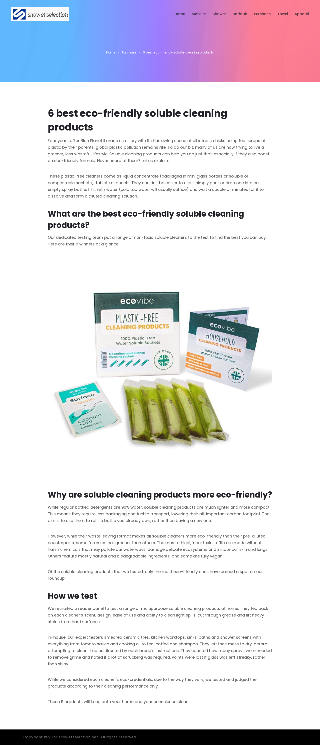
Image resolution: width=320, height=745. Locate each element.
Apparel (302, 13)
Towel (282, 13)
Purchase (262, 13)
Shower (219, 13)
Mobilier (199, 13)
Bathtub (240, 13)
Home (179, 13)
